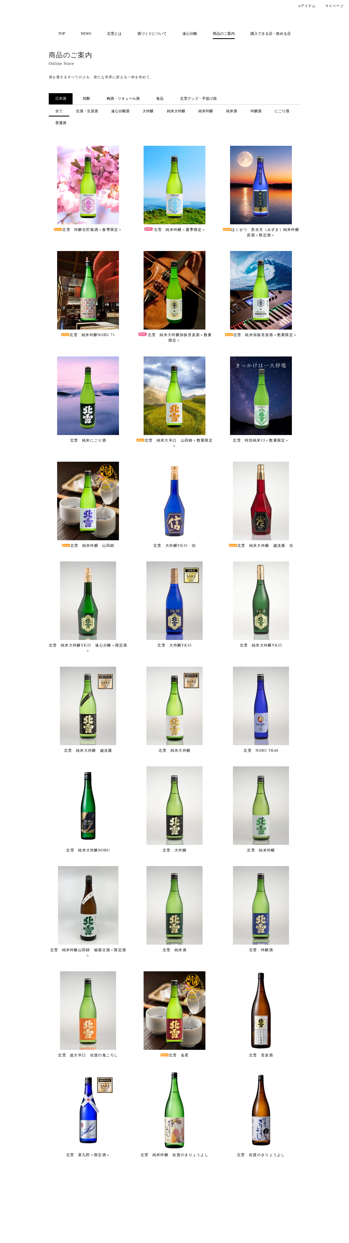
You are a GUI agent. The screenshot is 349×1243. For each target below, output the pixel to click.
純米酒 (231, 111)
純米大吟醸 (176, 111)
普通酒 (60, 123)
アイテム (303, 6)
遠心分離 (189, 34)
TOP (61, 34)
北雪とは (114, 34)
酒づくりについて (152, 34)
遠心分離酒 (120, 111)
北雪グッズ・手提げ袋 (198, 99)
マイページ (331, 6)
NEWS (86, 34)
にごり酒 (282, 111)
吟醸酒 (255, 111)
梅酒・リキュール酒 (123, 99)
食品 (159, 99)
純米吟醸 (205, 111)
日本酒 (60, 99)
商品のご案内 (224, 34)
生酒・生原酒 (87, 111)
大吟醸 (148, 111)
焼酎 (86, 99)
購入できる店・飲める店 (270, 34)
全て (59, 111)
